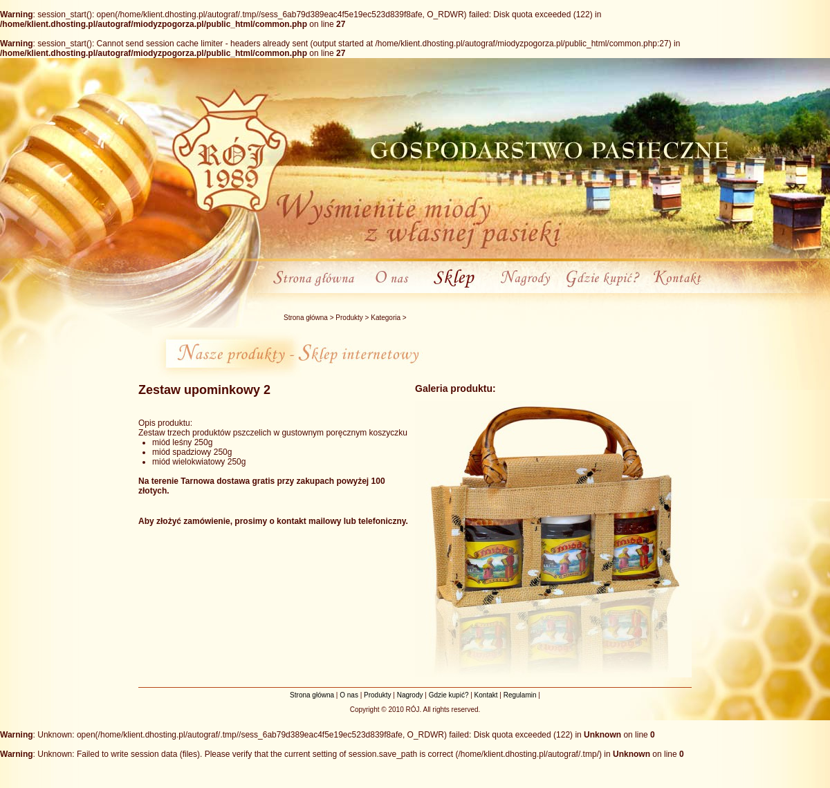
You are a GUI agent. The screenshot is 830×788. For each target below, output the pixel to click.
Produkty (348, 317)
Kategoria (385, 317)
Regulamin (520, 695)
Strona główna (306, 317)
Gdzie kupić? (449, 695)
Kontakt (486, 695)
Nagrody (410, 695)
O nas (349, 695)
